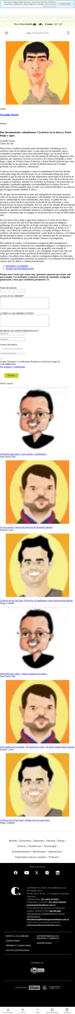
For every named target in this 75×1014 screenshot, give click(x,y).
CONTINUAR (65, 4)
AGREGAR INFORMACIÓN (20, 268)
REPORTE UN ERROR (17, 266)
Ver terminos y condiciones (12, 371)
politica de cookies (49, 6)
